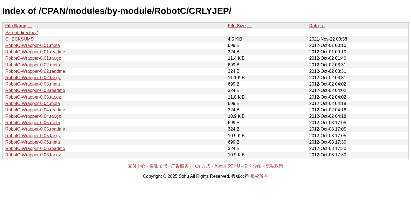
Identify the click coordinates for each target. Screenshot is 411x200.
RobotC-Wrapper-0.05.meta (32, 122)
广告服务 (180, 166)
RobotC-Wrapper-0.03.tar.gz (33, 97)
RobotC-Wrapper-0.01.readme (35, 51)
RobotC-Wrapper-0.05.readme (35, 129)
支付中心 (136, 166)
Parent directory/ (21, 32)
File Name (15, 25)
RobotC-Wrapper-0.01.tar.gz (33, 58)
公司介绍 (253, 166)
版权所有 (259, 176)
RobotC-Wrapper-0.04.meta (32, 103)
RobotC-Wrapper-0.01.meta (32, 45)
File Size (237, 25)
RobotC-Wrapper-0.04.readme (35, 110)
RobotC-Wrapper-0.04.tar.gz (33, 116)
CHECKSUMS (19, 39)
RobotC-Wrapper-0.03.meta (32, 84)
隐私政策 (274, 166)
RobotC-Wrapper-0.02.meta (32, 64)
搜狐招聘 (158, 166)
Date (314, 25)
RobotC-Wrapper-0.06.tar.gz (33, 154)
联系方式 (201, 166)
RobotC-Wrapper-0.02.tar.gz (33, 77)
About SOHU (227, 166)
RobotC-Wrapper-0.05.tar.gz (33, 135)
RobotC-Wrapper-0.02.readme (35, 71)
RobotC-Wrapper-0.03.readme (35, 90)
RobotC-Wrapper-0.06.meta (32, 142)
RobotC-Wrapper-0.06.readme (35, 148)
